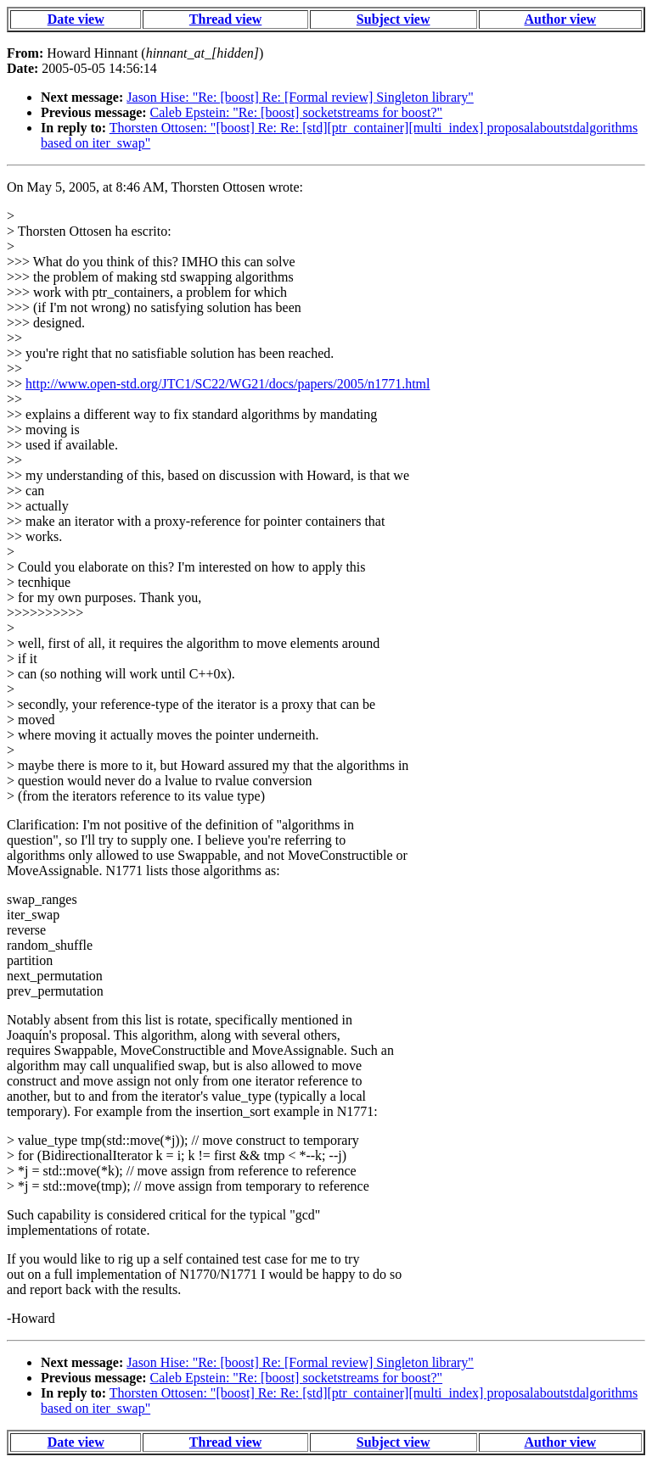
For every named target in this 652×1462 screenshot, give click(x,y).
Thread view (225, 19)
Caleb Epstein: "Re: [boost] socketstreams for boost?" (296, 112)
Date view (76, 19)
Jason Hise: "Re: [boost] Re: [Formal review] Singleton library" (300, 97)
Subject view (393, 19)
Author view (561, 19)
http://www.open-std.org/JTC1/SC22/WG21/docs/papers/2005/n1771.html (227, 384)
